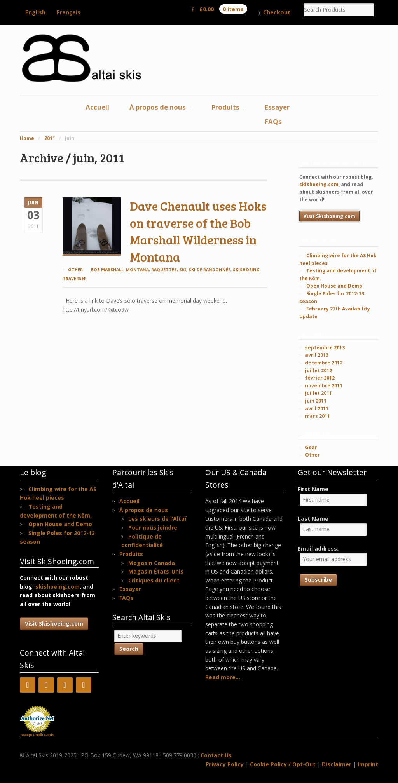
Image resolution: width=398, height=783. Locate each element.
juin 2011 (315, 401)
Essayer (277, 107)
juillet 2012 (318, 370)
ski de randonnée (209, 269)
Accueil (97, 107)
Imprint (368, 764)
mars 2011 (317, 416)
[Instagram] (83, 685)
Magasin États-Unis (155, 571)
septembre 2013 (325, 347)
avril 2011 (316, 408)
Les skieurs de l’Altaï (157, 518)
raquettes (164, 269)
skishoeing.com (319, 184)
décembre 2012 (323, 362)
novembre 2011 (323, 385)
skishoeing (246, 269)
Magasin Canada (151, 563)
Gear (311, 447)
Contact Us (216, 755)
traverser (75, 278)
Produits (225, 107)
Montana (137, 269)
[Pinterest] (65, 685)
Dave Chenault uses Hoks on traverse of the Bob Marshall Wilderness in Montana (198, 231)
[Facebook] (27, 685)
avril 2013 (316, 355)
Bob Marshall (107, 269)
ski (182, 269)
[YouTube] (46, 685)
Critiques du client (154, 580)
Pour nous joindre (152, 527)
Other (75, 269)
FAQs (273, 121)
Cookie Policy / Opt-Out (283, 764)
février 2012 (320, 378)
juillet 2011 (318, 393)
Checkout (276, 12)
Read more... (222, 677)
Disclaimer (336, 764)
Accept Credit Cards (37, 735)
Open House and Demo (334, 286)
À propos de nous (157, 107)
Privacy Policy (225, 764)
